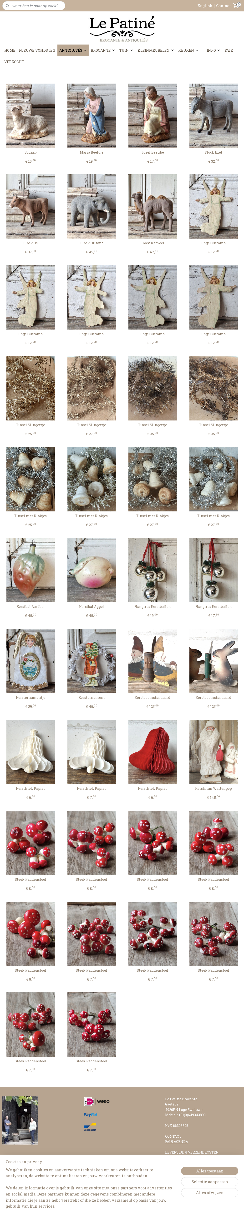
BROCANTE (103, 50)
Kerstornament (91, 698)
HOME (9, 50)
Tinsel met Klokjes (30, 516)
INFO (214, 50)
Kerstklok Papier (30, 789)
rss (117, 1206)
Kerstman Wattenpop (213, 789)
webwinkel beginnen (134, 1206)
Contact (223, 5)
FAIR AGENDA (176, 1141)
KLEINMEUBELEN (155, 50)
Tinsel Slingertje (30, 425)
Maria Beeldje (91, 152)
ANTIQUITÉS (73, 50)
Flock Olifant (91, 243)
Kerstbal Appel (91, 607)
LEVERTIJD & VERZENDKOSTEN (192, 1152)
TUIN (126, 50)
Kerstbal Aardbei (30, 607)
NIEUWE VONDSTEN (37, 50)
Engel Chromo (213, 243)
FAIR (228, 50)
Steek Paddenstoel (30, 880)
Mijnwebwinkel (174, 1206)
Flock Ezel (213, 152)
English (205, 5)
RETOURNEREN (178, 1157)
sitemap (108, 1206)
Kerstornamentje (30, 698)
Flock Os (30, 243)
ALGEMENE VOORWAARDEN (189, 1162)
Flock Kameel (152, 243)
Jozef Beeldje (152, 152)
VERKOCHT (14, 61)
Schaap (31, 152)
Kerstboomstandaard (152, 698)
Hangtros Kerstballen (152, 607)
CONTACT (173, 1136)
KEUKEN (188, 50)
